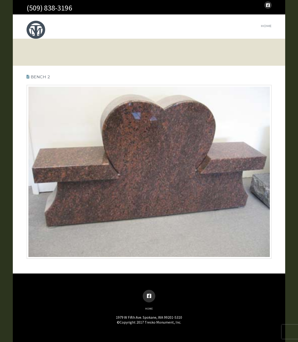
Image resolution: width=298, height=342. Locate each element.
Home (149, 308)
